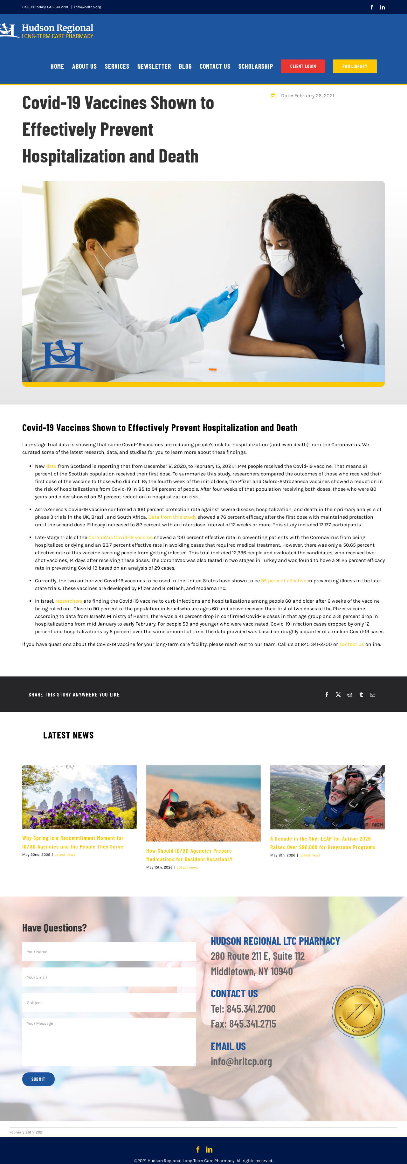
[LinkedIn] (209, 1150)
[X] (338, 694)
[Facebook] (327, 694)
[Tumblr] (361, 694)
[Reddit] (349, 694)
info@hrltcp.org (87, 7)
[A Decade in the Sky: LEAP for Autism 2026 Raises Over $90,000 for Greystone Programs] (327, 797)
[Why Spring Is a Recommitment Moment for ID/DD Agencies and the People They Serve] (79, 797)
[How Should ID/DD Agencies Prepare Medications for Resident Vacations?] (203, 803)
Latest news (64, 855)
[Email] (372, 694)
